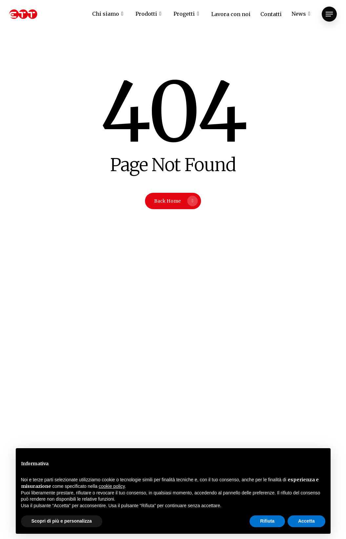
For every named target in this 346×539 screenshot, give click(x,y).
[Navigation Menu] (329, 14)
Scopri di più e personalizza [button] (61, 521)
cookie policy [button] (112, 486)
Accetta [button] (306, 521)
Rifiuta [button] (267, 521)
